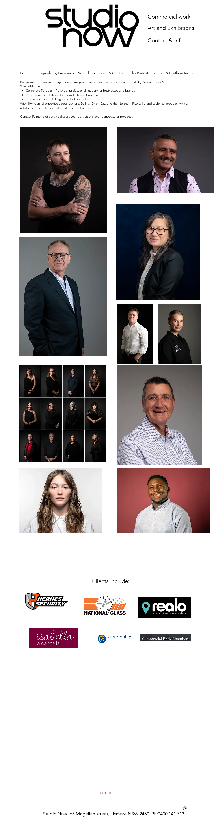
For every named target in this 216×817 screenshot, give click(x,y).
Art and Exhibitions (171, 27)
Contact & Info (166, 40)
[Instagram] (184, 808)
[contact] (107, 792)
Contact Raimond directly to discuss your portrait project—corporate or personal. (76, 116)
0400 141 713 (171, 814)
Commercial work (169, 16)
